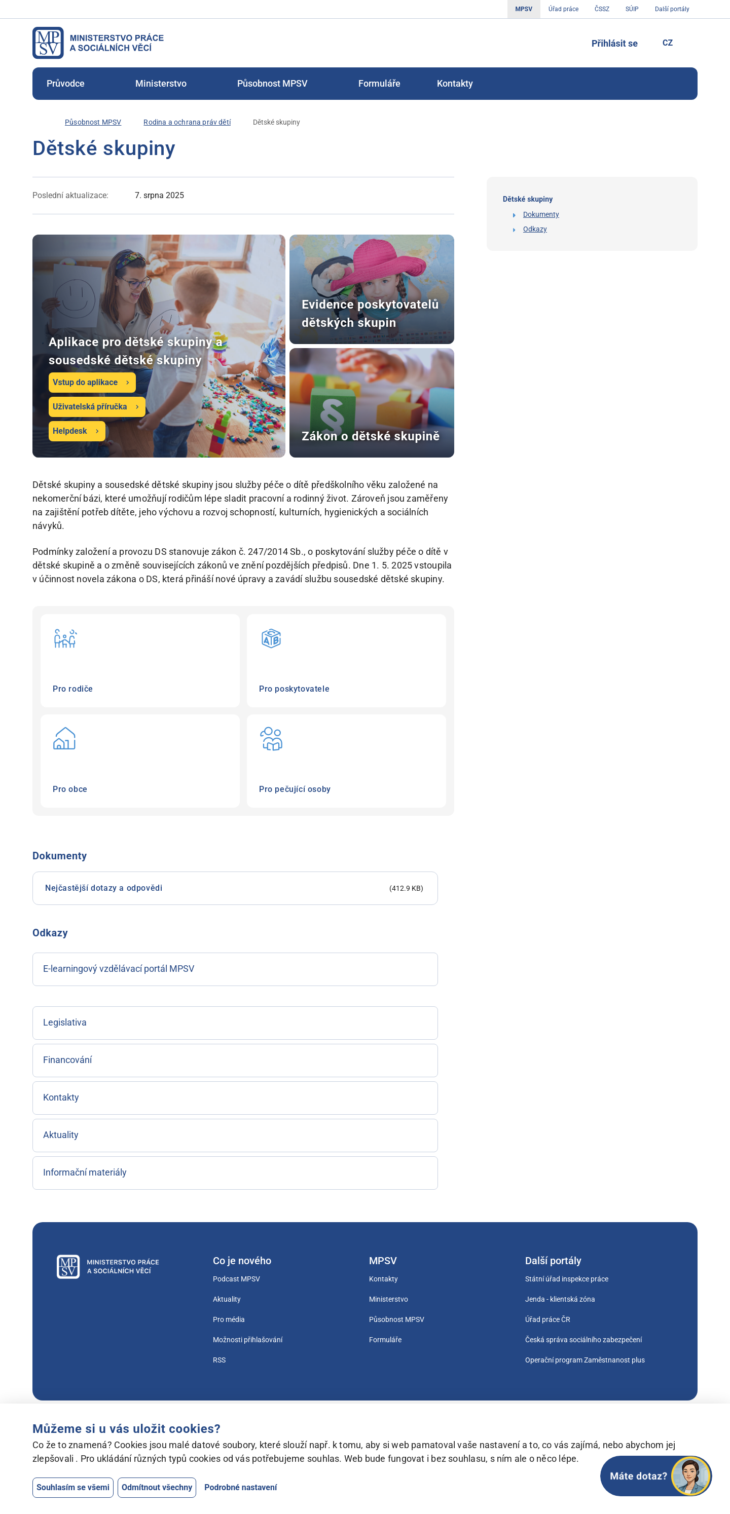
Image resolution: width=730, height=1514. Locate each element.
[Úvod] (37, 122)
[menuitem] (72, 83)
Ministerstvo (168, 83)
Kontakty (455, 83)
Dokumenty (541, 214)
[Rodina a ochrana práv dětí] (187, 122)
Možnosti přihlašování (247, 1340)
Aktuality (227, 1299)
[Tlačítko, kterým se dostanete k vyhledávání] (568, 43)
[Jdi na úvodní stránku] (98, 43)
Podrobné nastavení (240, 1487)
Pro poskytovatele (346, 660)
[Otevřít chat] (656, 1476)
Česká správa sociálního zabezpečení (583, 1340)
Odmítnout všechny (157, 1487)
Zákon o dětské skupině (371, 403)
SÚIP (632, 9)
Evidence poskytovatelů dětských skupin (371, 289)
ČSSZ (602, 9)
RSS (219, 1360)
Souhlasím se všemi (73, 1487)
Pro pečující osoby (346, 761)
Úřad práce (563, 9)
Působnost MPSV (279, 83)
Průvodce (73, 83)
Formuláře (379, 83)
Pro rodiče (140, 660)
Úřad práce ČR (547, 1319)
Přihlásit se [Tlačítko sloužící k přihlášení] (615, 43)
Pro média (229, 1319)
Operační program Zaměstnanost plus (585, 1360)
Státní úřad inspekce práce (566, 1279)
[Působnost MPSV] (93, 122)
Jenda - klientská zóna (560, 1299)
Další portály (672, 9)
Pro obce (140, 761)
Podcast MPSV (236, 1279)
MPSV (524, 9)
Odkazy (535, 229)
